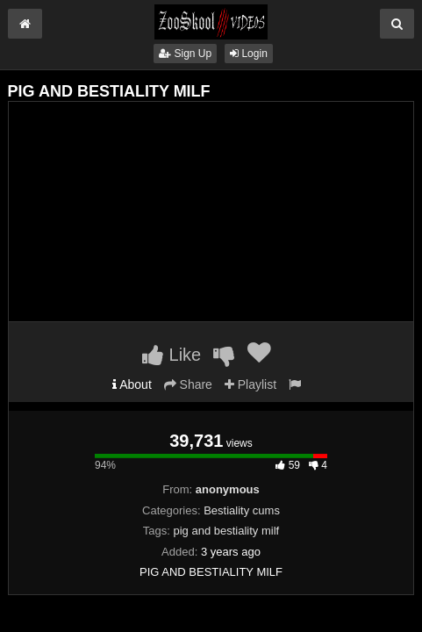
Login (249, 53)
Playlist (250, 384)
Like (171, 354)
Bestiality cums (242, 510)
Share (188, 384)
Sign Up (185, 53)
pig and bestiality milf (227, 530)
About (132, 384)
